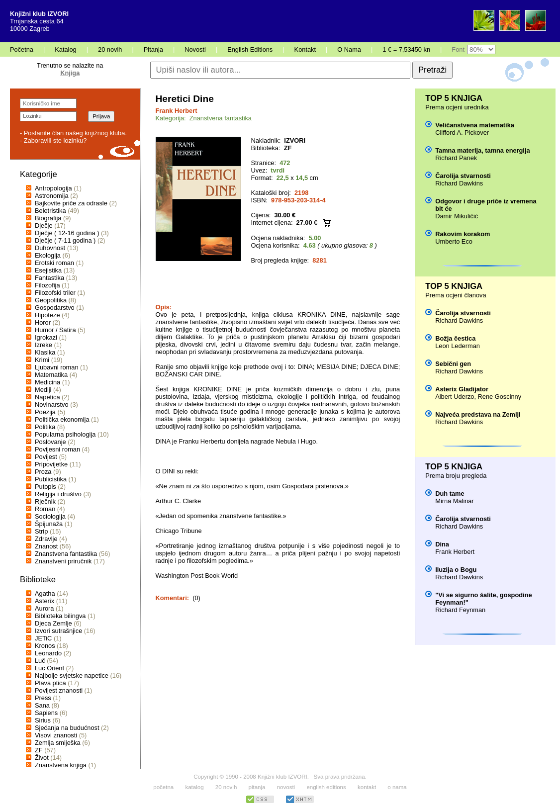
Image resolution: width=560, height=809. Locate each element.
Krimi (42, 359)
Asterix (44, 601)
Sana (42, 705)
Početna (21, 49)
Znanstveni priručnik (63, 561)
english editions (326, 787)
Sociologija (50, 516)
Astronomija (52, 195)
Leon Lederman (457, 346)
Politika (45, 427)
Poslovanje (50, 442)
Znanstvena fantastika (66, 553)
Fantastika (49, 277)
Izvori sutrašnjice (58, 630)
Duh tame (449, 493)
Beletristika (50, 210)
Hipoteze (47, 315)
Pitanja (153, 49)
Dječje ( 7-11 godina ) (65, 240)
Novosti (195, 49)
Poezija (45, 412)
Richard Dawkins (459, 183)
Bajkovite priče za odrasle (71, 203)
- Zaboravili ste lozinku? (53, 140)
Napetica (47, 397)
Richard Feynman (460, 610)
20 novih (110, 49)
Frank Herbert (176, 110)
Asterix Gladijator (461, 389)
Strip (41, 531)
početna (163, 787)
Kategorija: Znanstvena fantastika (204, 118)
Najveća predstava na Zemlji (477, 414)
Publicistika (51, 479)
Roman (45, 509)
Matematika (51, 374)
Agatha (45, 593)
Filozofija (47, 285)
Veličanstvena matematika (474, 125)
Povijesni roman (57, 449)
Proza (43, 471)
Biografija (48, 218)
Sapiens (46, 713)
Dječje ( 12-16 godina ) (67, 233)
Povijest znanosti (59, 690)
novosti (286, 787)
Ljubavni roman (57, 367)
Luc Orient (49, 668)
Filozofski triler (55, 292)
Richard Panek (456, 158)
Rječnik (45, 501)
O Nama (349, 49)
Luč (40, 660)
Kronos (45, 645)
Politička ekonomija (62, 419)
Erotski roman (54, 263)
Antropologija (53, 188)
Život (42, 757)
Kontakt (305, 49)
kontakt (367, 787)
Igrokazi (46, 337)
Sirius (43, 720)
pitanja (257, 787)
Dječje (44, 225)
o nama (396, 787)
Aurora (44, 608)
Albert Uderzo (454, 396)
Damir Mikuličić (456, 216)
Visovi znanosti (56, 735)
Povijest (46, 456)
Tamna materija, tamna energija (482, 150)
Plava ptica (50, 683)
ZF (39, 750)
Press (43, 698)
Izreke (43, 345)
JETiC (43, 638)
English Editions (250, 49)
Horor (43, 322)
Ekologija (48, 255)
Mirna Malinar (454, 501)
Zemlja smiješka (58, 742)
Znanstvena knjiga (61, 765)
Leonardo (48, 653)
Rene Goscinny (500, 396)
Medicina (47, 382)
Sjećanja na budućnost (67, 727)
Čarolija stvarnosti (463, 176)
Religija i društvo (58, 494)
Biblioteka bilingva (60, 616)
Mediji (43, 389)
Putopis (45, 486)
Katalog (65, 49)
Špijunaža (49, 524)
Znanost (46, 546)
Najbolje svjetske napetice (71, 675)
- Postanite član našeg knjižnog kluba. (73, 133)
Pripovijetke (51, 464)
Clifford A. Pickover (462, 132)
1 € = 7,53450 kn (406, 49)
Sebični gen (453, 363)
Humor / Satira (55, 330)
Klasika (45, 352)
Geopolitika (51, 300)
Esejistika (48, 270)
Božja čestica (455, 338)
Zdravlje (46, 538)
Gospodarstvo (55, 307)
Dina (442, 544)
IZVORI (294, 140)
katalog (194, 787)
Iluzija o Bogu (455, 569)
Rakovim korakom (462, 234)
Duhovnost (50, 248)
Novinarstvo (52, 404)
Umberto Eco (453, 241)
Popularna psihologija (65, 434)
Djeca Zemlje (53, 623)
